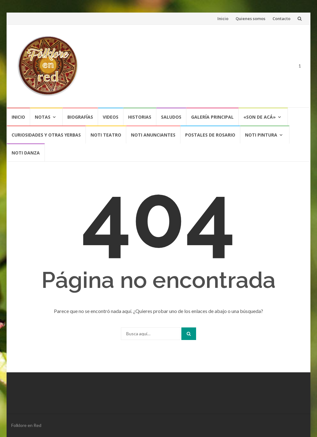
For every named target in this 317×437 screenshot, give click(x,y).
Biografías (80, 117)
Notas (42, 117)
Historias (139, 117)
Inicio (222, 18)
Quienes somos (250, 18)
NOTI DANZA (26, 153)
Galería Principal (212, 117)
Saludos (171, 117)
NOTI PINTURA (261, 135)
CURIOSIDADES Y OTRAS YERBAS (46, 135)
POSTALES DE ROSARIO (210, 135)
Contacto (281, 18)
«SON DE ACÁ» (259, 117)
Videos (110, 117)
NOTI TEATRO (106, 135)
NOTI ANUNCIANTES (153, 135)
